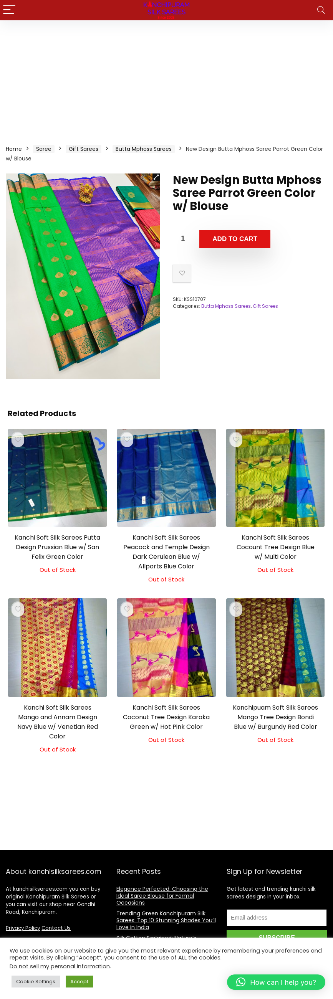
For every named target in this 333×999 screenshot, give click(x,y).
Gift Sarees (83, 149)
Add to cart (234, 239)
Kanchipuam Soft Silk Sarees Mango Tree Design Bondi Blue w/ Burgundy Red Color (275, 717)
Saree (43, 149)
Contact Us (56, 928)
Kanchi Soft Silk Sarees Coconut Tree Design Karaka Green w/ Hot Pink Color (166, 717)
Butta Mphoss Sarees (144, 149)
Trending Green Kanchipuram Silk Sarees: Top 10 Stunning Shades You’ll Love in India (166, 920)
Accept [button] (79, 981)
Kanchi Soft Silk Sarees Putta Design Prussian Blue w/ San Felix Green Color (57, 547)
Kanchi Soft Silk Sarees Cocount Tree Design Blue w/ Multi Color (276, 547)
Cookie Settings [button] (35, 981)
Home (14, 149)
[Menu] (9, 10)
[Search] (321, 10)
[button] (156, 177)
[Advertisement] (166, 78)
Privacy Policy (23, 928)
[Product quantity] (183, 238)
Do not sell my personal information (60, 966)
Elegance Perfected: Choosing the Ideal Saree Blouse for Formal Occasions (162, 896)
